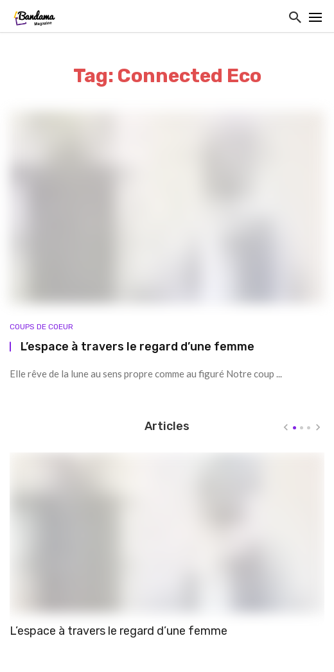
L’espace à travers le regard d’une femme (137, 346)
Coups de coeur (41, 326)
